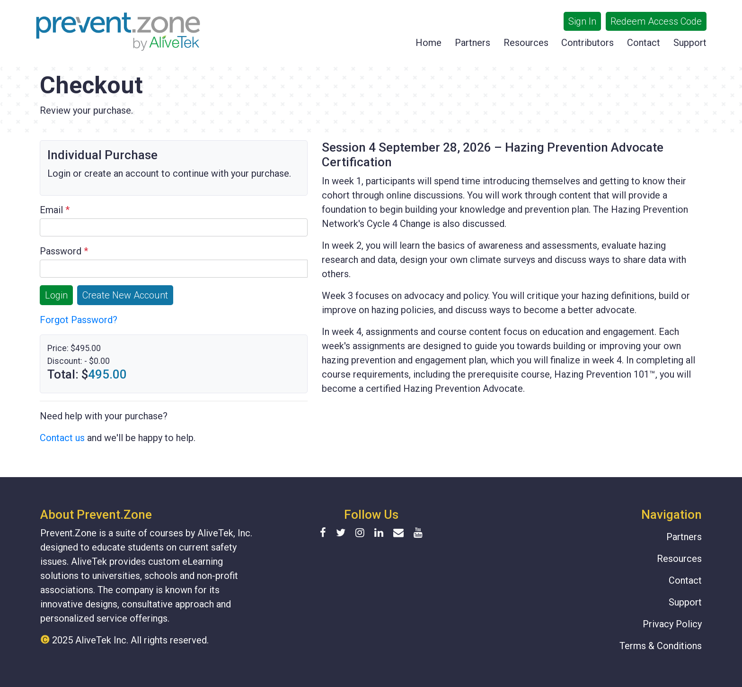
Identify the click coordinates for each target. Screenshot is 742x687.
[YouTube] (418, 533)
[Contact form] (398, 533)
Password (64, 251)
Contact (643, 42)
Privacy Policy (672, 624)
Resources (526, 42)
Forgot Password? (78, 319)
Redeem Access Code (656, 21)
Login (56, 295)
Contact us (62, 437)
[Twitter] (344, 533)
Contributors (587, 42)
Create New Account (125, 295)
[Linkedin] (382, 533)
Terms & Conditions (660, 645)
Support (690, 42)
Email (55, 210)
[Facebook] (327, 533)
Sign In (582, 21)
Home (428, 42)
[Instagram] (363, 533)
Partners (472, 42)
